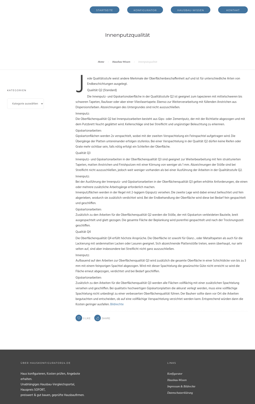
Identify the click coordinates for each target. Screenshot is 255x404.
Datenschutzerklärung (180, 392)
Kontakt (233, 10)
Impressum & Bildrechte (181, 386)
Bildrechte (117, 304)
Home (101, 61)
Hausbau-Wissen (190, 10)
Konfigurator (145, 10)
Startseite (104, 10)
